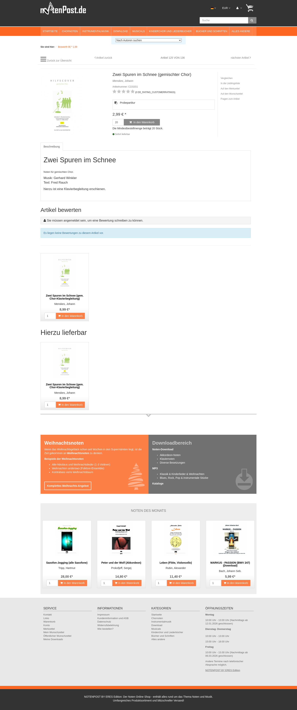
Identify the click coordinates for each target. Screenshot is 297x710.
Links (46, 618)
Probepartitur (125, 102)
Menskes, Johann (64, 303)
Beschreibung (52, 146)
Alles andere (240, 31)
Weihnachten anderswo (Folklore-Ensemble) (78, 468)
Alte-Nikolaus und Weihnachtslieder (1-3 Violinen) (81, 464)
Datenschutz (104, 621)
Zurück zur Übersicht (59, 60)
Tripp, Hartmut (66, 568)
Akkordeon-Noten (170, 455)
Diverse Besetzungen (172, 462)
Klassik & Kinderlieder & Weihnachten (182, 474)
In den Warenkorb (142, 122)
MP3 (155, 468)
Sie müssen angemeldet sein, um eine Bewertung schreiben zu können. (95, 220)
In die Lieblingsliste (230, 83)
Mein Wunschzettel (53, 632)
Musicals (138, 31)
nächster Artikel (240, 57)
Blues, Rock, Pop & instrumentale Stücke (184, 477)
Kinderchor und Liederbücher (170, 31)
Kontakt (47, 614)
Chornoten (70, 31)
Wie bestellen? (105, 628)
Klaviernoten (167, 458)
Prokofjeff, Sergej (121, 568)
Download (120, 31)
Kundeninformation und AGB (113, 618)
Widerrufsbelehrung (108, 625)
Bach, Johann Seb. (230, 571)
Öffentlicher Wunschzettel (57, 635)
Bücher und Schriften (211, 31)
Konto (46, 625)
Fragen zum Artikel (230, 99)
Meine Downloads (53, 639)
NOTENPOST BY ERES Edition (222, 670)
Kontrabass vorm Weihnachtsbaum (72, 472)
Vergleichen (227, 78)
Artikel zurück (104, 57)
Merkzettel (49, 628)
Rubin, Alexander (176, 568)
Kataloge (157, 483)
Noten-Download (162, 449)
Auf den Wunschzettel (232, 93)
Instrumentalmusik (95, 31)
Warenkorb (49, 621)
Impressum (103, 614)
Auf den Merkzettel (230, 88)
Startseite (50, 31)
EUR (226, 7)
